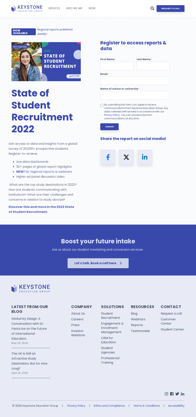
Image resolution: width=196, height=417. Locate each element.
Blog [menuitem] (134, 314)
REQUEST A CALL (170, 8)
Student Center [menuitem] (172, 329)
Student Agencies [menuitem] (108, 350)
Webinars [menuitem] (138, 319)
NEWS (92, 8)
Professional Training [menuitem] (110, 360)
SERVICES (54, 8)
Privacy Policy (112, 115)
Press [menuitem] (75, 325)
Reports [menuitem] (137, 325)
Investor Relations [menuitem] (78, 333)
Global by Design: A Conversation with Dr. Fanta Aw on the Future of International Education (29, 328)
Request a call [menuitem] (171, 314)
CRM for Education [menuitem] (108, 340)
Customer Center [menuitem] (168, 321)
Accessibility (176, 406)
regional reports (29, 171)
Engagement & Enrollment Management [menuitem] (112, 327)
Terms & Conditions (146, 406)
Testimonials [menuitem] (140, 331)
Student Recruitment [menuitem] (110, 316)
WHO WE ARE (74, 8)
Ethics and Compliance (109, 406)
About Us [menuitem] (78, 314)
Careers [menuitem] (77, 319)
